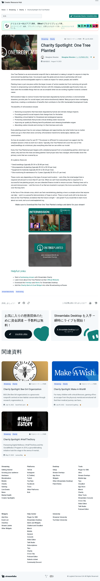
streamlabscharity (8, 291)
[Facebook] (24, 303)
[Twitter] (19, 303)
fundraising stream (27, 277)
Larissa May (19, 455)
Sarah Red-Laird (20, 405)
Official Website (53, 280)
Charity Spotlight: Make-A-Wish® (70, 389)
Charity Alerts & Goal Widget (31, 285)
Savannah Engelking (72, 405)
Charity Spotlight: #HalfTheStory (19, 439)
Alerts (37, 283)
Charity (21, 10)
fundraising (20, 291)
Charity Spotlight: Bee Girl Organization (22, 389)
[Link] (28, 303)
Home (3, 10)
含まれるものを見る (67, 27)
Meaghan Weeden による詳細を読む (77, 57)
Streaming (12, 10)
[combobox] (22, 16)
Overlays (28, 283)
